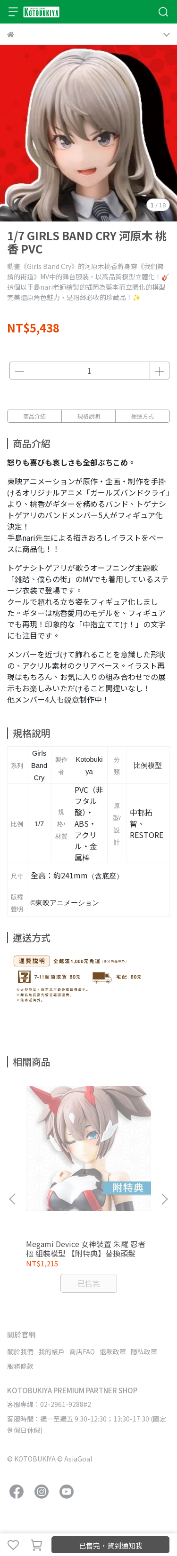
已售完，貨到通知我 (111, 1545)
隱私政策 (144, 1351)
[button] (164, 1199)
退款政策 (113, 1351)
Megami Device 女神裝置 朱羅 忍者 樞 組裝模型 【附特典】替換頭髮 (85, 1248)
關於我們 (20, 1351)
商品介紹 (34, 416)
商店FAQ (82, 1351)
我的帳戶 (51, 1351)
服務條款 (20, 1366)
